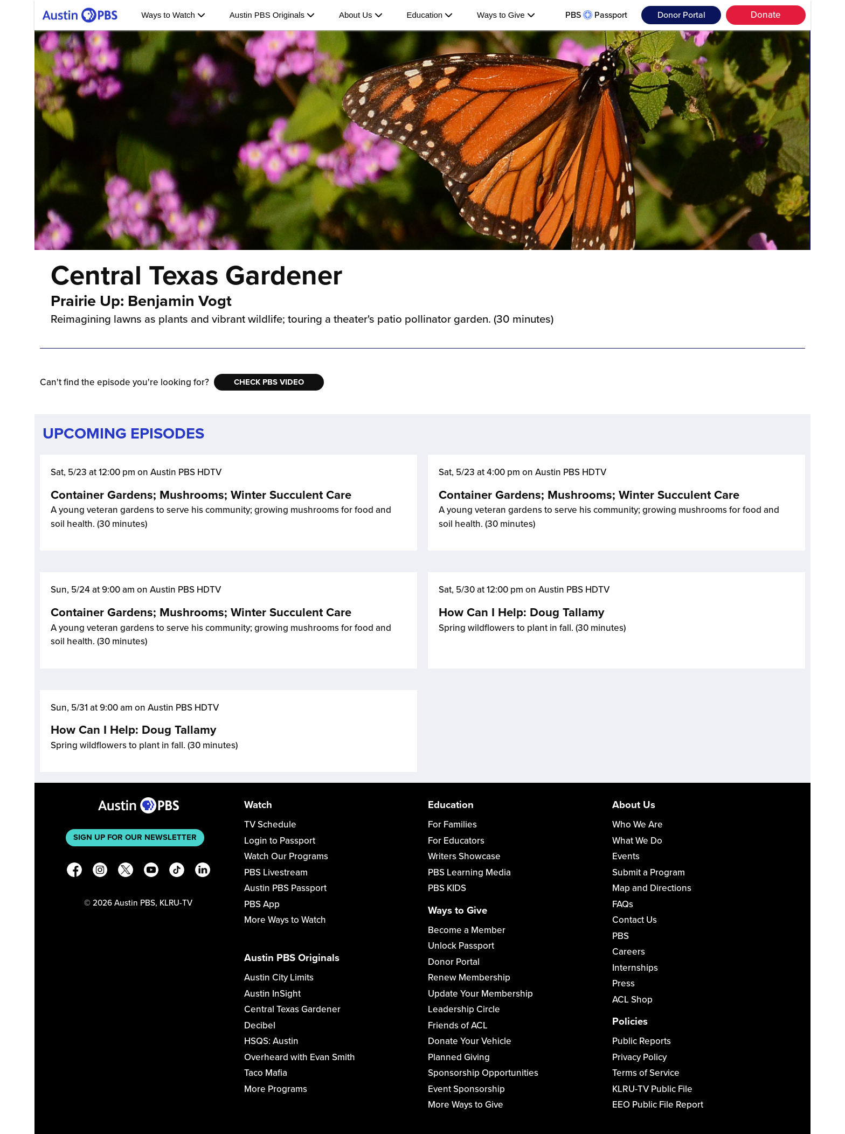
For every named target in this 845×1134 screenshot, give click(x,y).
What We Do (637, 840)
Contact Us (634, 920)
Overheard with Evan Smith (299, 1057)
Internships (635, 967)
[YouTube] (151, 872)
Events (626, 856)
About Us (361, 14)
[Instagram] (100, 872)
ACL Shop (632, 999)
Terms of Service (646, 1073)
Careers (628, 951)
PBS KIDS (447, 888)
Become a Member (466, 930)
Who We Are (637, 824)
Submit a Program (648, 872)
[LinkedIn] (203, 872)
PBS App (262, 904)
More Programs (275, 1089)
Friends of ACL (458, 1025)
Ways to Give (506, 14)
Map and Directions (651, 888)
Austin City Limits (279, 977)
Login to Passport (279, 840)
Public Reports (641, 1041)
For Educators (456, 840)
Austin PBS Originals (272, 14)
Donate (766, 14)
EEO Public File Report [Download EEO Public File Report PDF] (657, 1104)
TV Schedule (270, 824)
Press (623, 983)
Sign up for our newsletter (135, 837)
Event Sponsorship (466, 1089)
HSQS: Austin (271, 1041)
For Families (452, 824)
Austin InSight (272, 993)
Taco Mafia (265, 1073)
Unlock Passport (461, 945)
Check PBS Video (269, 382)
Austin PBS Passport (285, 888)
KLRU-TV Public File (652, 1089)
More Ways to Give (465, 1104)
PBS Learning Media (469, 872)
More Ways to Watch (285, 920)
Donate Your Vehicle (469, 1041)
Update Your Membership (480, 993)
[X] (125, 872)
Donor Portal (681, 15)
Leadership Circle (464, 1009)
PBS (620, 936)
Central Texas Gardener (292, 1009)
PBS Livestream (276, 872)
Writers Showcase (464, 856)
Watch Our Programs (286, 856)
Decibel (259, 1025)
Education (429, 14)
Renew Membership (469, 977)
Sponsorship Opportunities (483, 1073)
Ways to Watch (173, 14)
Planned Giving (459, 1057)
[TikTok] (177, 872)
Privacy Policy (639, 1057)
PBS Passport (596, 15)
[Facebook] (74, 872)
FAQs (622, 904)
